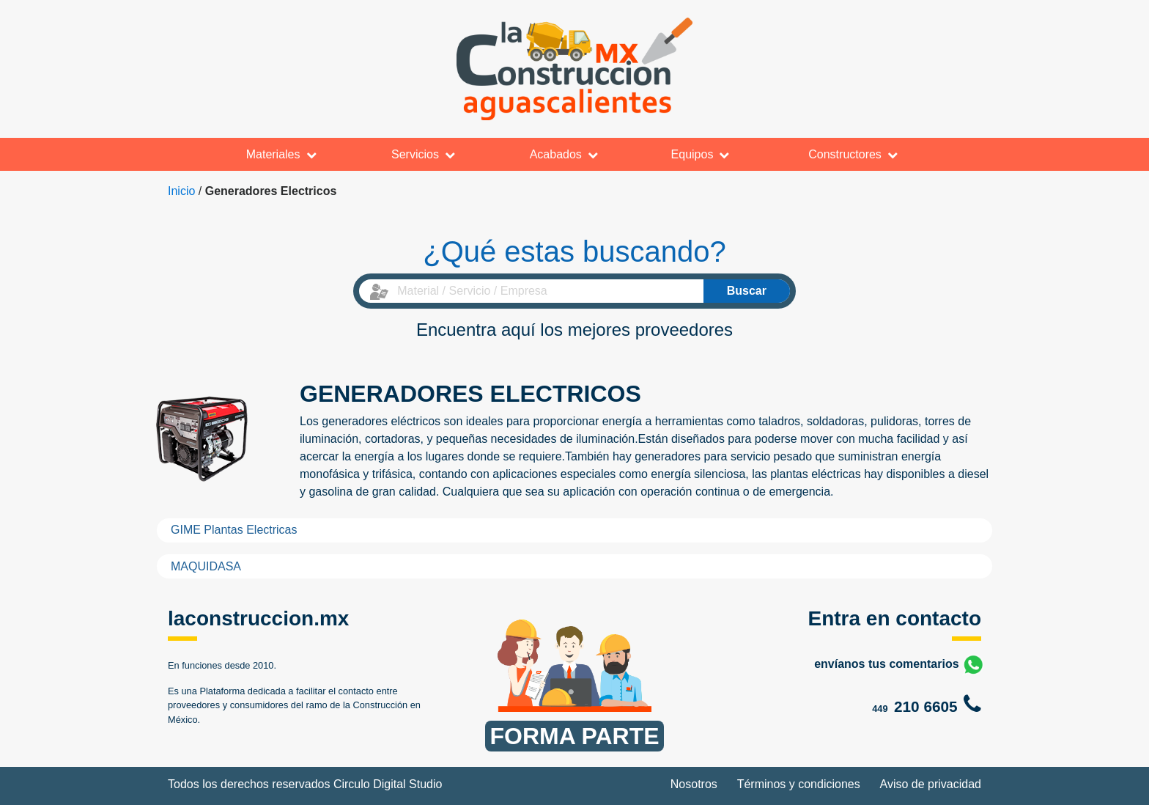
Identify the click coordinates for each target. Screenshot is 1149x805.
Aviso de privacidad (930, 784)
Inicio (181, 191)
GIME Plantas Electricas (234, 529)
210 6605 (926, 706)
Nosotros (693, 784)
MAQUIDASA (206, 566)
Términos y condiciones (798, 784)
